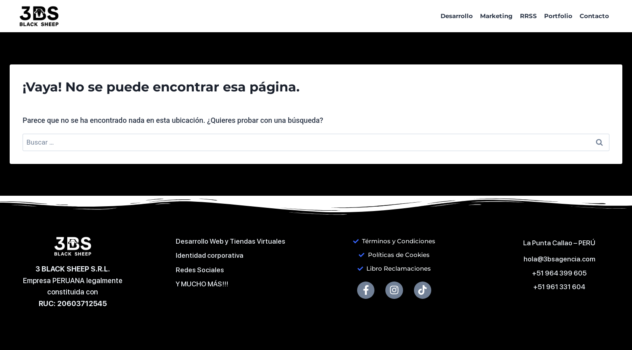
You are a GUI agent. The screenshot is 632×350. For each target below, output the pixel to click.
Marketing (496, 16)
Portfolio (558, 16)
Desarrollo (457, 16)
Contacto (594, 16)
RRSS (528, 16)
